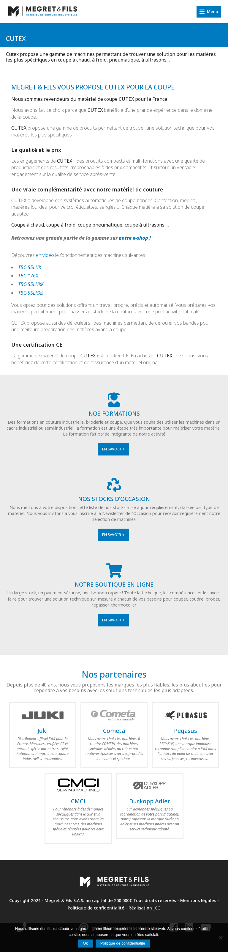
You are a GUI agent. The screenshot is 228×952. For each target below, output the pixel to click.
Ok (85, 943)
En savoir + (113, 449)
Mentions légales (198, 900)
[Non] (221, 937)
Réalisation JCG (145, 908)
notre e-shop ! (135, 238)
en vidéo (45, 255)
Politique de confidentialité (96, 908)
